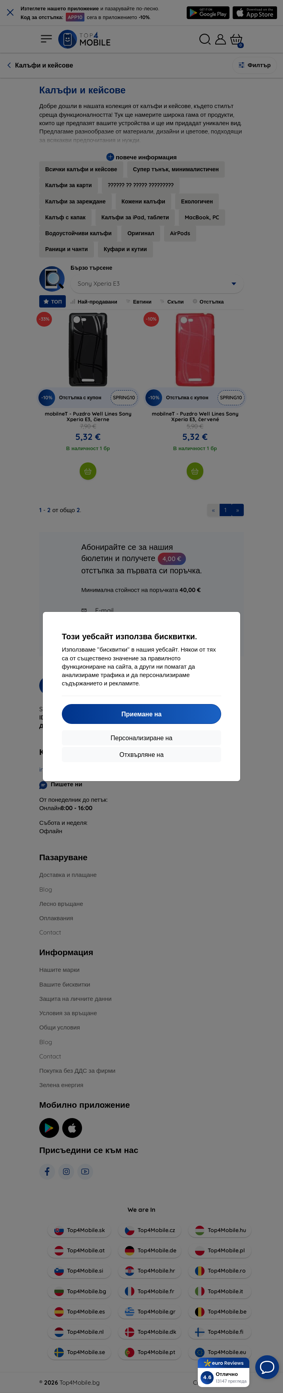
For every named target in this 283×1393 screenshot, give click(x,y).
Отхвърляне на (141, 754)
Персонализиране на (141, 738)
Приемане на (141, 714)
